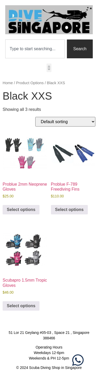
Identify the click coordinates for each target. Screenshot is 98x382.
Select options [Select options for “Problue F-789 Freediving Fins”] (69, 209)
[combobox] (35, 48)
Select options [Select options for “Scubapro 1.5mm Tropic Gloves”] (21, 306)
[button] (49, 68)
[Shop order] (65, 122)
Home (8, 83)
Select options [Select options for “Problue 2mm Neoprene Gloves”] (21, 209)
